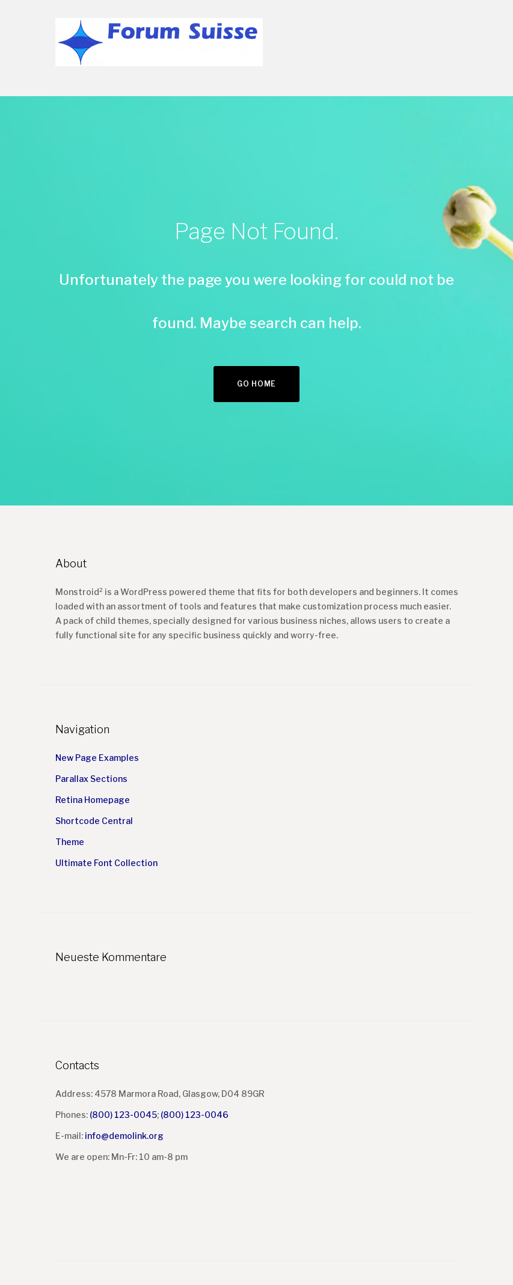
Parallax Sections (91, 779)
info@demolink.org (124, 1136)
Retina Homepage (92, 800)
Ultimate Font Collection (106, 863)
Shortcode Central (94, 821)
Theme (69, 842)
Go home (256, 383)
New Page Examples (97, 757)
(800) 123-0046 (195, 1114)
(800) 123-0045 (123, 1114)
